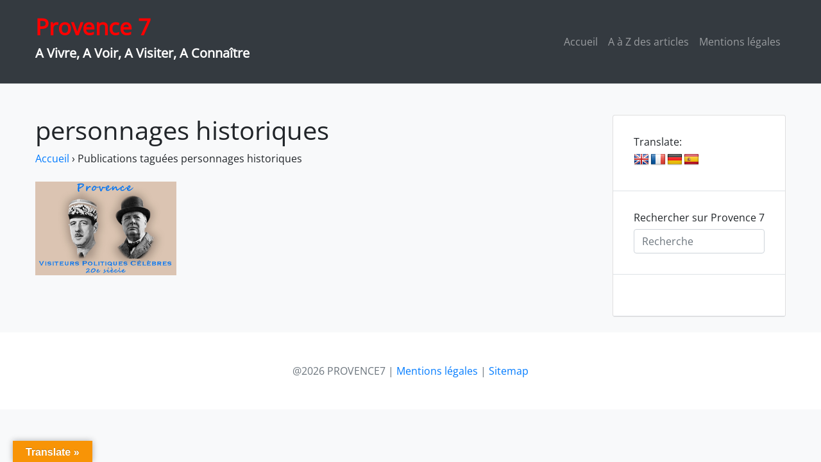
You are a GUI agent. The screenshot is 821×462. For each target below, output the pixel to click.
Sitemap (509, 371)
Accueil (581, 42)
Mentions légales (740, 42)
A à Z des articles (648, 42)
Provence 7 (93, 27)
